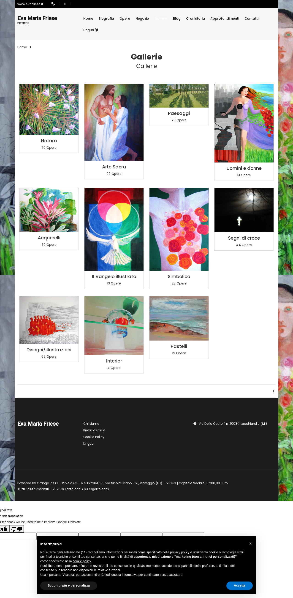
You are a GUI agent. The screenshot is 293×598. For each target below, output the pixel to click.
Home (88, 18)
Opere (124, 18)
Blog (177, 18)
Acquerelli (49, 238)
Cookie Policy (93, 437)
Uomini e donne (244, 168)
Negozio (142, 18)
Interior (114, 361)
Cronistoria (195, 18)
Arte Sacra (114, 167)
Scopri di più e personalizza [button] (69, 585)
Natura (49, 141)
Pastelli (179, 346)
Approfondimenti (224, 18)
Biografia (106, 18)
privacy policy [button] (179, 552)
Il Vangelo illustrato (114, 276)
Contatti (251, 18)
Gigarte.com (99, 489)
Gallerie (161, 18)
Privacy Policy (94, 430)
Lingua (90, 30)
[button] (250, 543)
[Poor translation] (16, 528)
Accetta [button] (239, 585)
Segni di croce (244, 238)
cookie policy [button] (82, 561)
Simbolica (179, 276)
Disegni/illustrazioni (49, 349)
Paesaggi (179, 113)
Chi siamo (91, 423)
